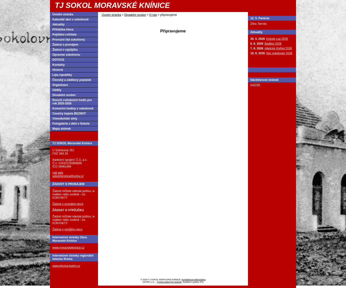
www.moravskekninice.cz (68, 247)
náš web (57, 172)
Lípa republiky (62, 75)
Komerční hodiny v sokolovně (72, 108)
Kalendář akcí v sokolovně (70, 19)
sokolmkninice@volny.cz (68, 176)
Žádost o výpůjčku (65, 49)
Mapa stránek (61, 128)
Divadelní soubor (135, 15)
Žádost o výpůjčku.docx (67, 229)
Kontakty (58, 64)
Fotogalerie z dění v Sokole (71, 123)
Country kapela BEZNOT (69, 113)
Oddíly (56, 90)
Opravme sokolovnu (66, 54)
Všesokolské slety (64, 118)
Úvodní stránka (111, 15)
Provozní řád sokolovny (68, 39)
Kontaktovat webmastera (193, 279)
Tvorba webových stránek (169, 282)
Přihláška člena (62, 29)
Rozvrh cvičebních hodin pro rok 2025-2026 (72, 101)
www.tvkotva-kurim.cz (66, 266)
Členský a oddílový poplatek (71, 80)
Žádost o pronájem (65, 44)
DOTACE (58, 59)
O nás (153, 15)
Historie (57, 70)
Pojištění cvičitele (64, 34)
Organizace (60, 85)
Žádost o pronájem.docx (67, 204)
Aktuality (58, 24)
